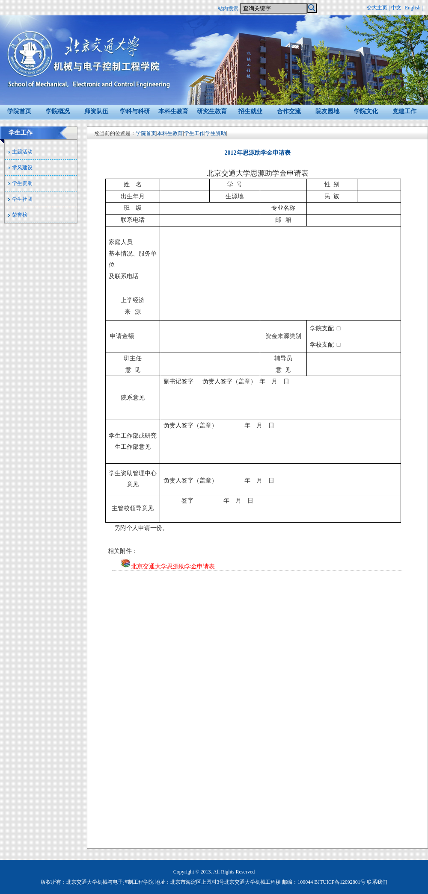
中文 (396, 8)
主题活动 (22, 152)
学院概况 (58, 111)
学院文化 (366, 111)
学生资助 (22, 183)
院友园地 (327, 111)
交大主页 (377, 8)
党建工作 (404, 111)
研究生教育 (212, 111)
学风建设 (22, 168)
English (413, 8)
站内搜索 (228, 9)
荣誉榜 (19, 215)
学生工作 (194, 133)
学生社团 (22, 199)
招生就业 (250, 111)
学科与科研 (135, 111)
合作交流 (289, 111)
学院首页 (19, 111)
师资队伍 (96, 111)
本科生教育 (173, 111)
